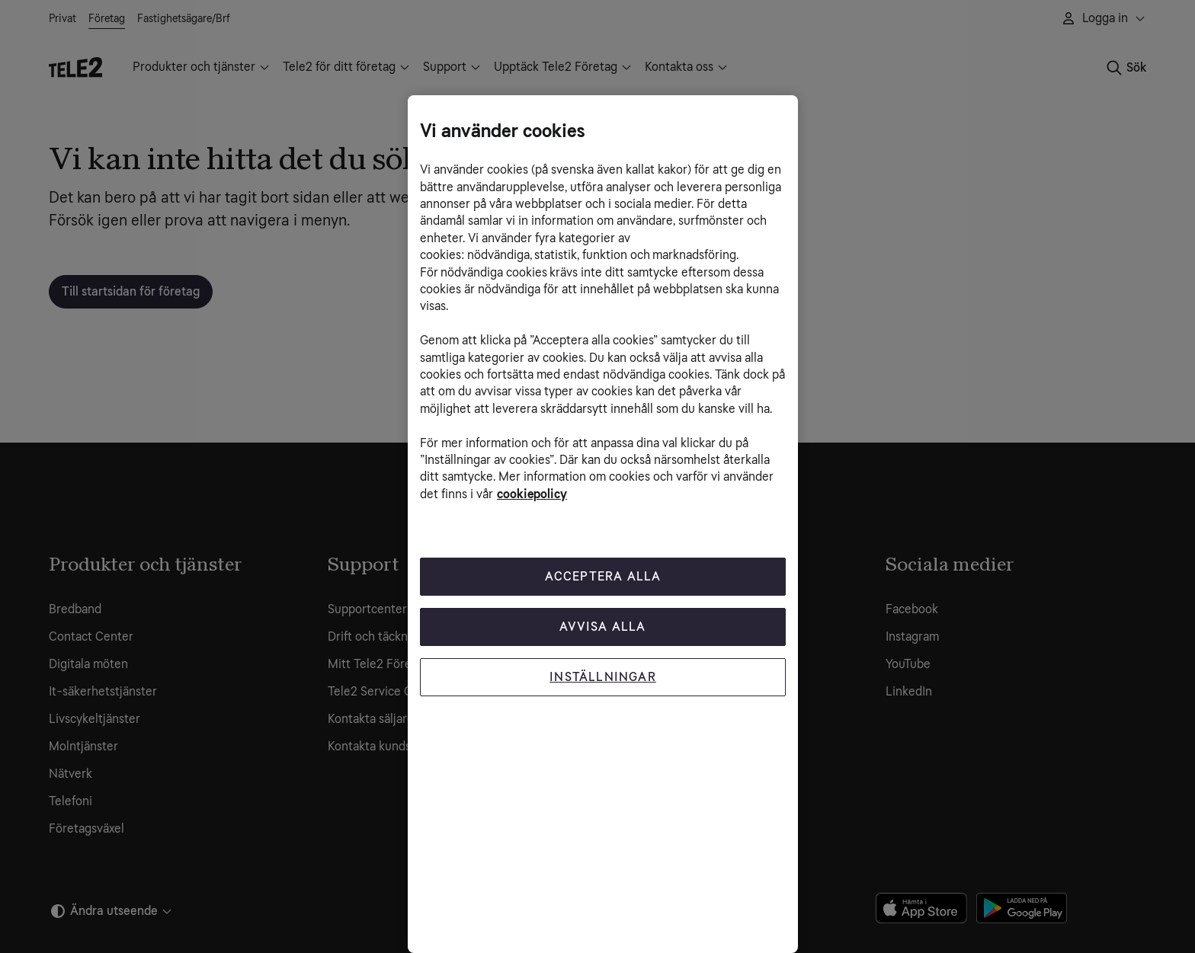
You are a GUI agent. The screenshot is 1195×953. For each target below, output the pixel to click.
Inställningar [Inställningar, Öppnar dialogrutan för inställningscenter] (602, 677)
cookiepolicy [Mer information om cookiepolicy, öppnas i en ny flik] (532, 494)
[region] (603, 524)
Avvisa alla (602, 626)
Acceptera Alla (603, 576)
